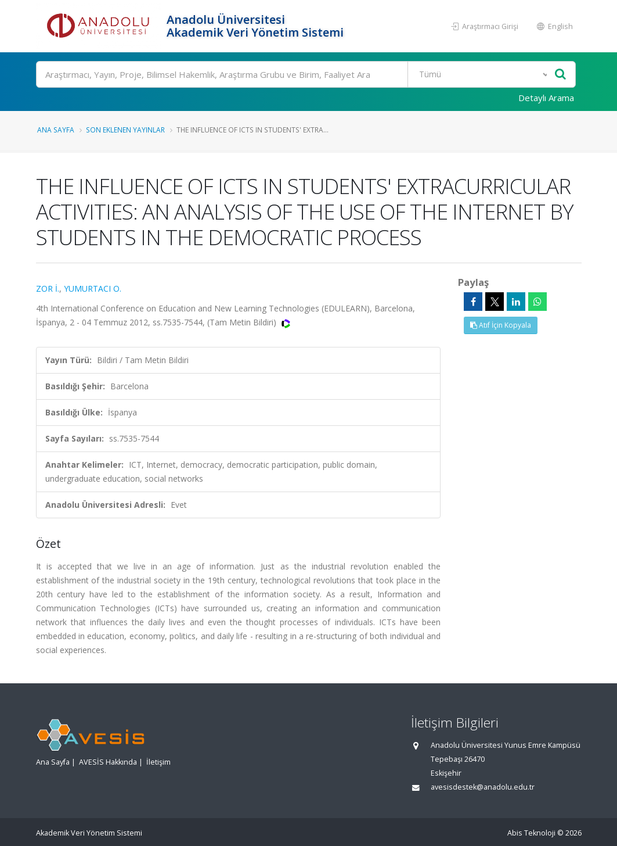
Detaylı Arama (546, 97)
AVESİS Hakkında (108, 762)
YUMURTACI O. (92, 288)
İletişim (158, 762)
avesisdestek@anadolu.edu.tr (483, 787)
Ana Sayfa (55, 129)
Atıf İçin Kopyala (500, 325)
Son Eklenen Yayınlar (125, 129)
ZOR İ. (47, 288)
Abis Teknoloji (531, 833)
